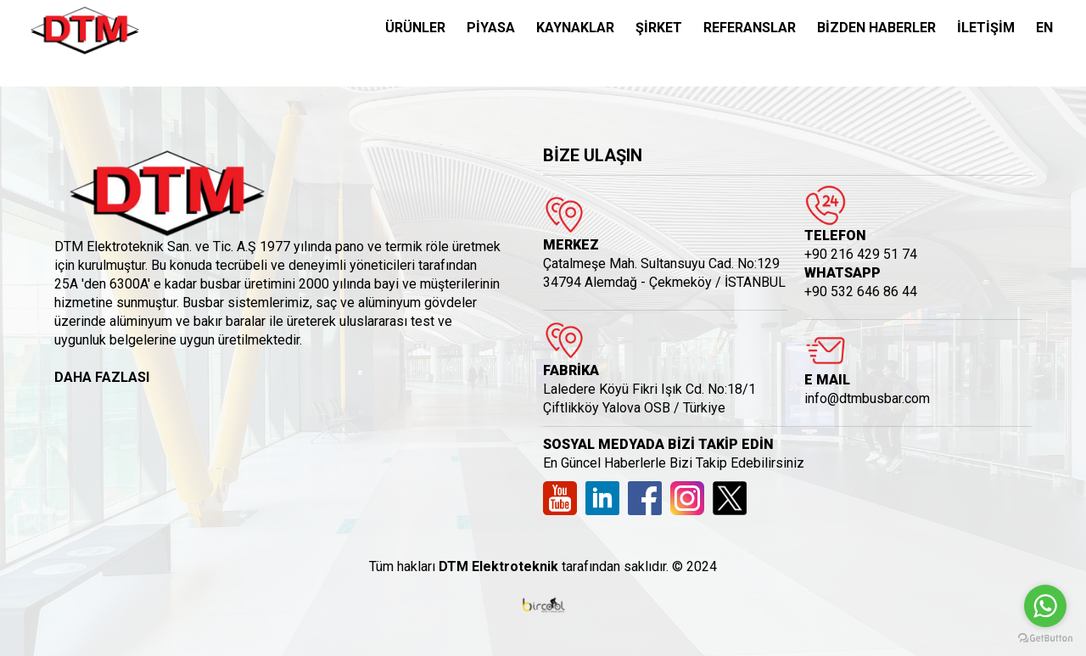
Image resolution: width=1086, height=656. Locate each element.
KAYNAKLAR (575, 28)
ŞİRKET (658, 28)
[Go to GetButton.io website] (1045, 638)
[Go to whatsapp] (1045, 606)
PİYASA (491, 28)
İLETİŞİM (986, 28)
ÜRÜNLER (415, 28)
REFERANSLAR (749, 28)
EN (1044, 28)
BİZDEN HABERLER (876, 28)
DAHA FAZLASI (101, 377)
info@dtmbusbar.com (867, 398)
